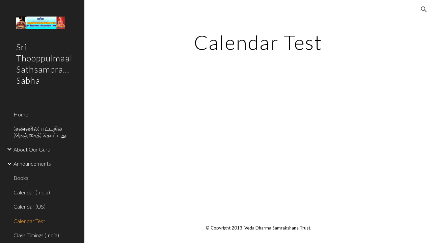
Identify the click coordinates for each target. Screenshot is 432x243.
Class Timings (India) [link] (36, 235)
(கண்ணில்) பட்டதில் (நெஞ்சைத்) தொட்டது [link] (40, 131)
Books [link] (21, 177)
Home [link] (21, 114)
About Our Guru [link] (32, 149)
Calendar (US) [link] (30, 206)
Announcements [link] (32, 163)
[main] (258, 42)
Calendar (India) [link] (32, 192)
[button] (424, 9)
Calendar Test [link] (29, 221)
